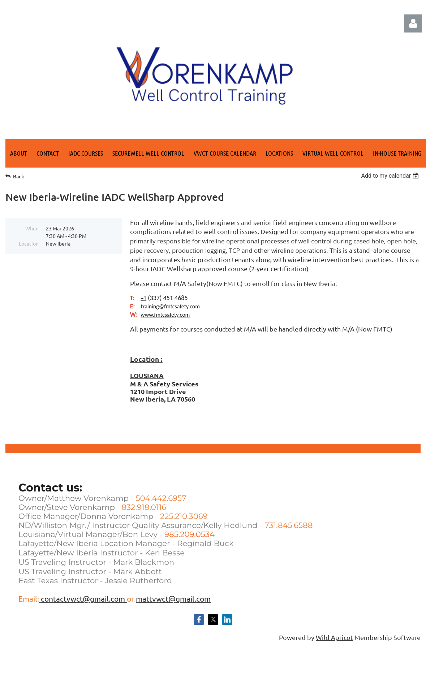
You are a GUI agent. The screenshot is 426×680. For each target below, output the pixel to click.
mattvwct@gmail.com (173, 598)
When (32, 228)
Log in (413, 23)
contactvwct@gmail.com (83, 598)
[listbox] (391, 175)
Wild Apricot (334, 637)
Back (18, 176)
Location (29, 243)
